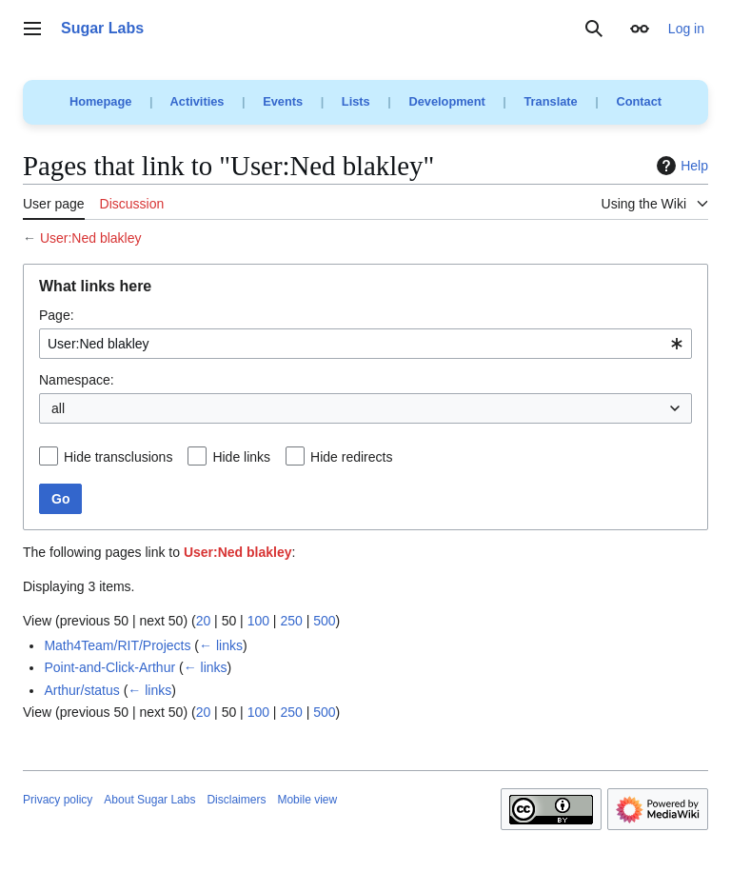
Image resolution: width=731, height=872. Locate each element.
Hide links (241, 457)
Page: (56, 315)
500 (324, 620)
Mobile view (307, 799)
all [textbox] (58, 408)
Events (283, 101)
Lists (356, 101)
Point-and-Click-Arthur (109, 667)
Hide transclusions (118, 457)
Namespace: (76, 379)
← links (221, 645)
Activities (197, 101)
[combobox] (365, 343)
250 (291, 620)
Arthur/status (81, 690)
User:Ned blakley (91, 238)
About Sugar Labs (149, 799)
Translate (551, 101)
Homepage (100, 101)
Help (680, 165)
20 (203, 620)
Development (446, 101)
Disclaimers (236, 799)
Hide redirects (351, 457)
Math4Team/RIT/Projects (117, 645)
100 (258, 620)
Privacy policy (57, 799)
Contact (639, 101)
